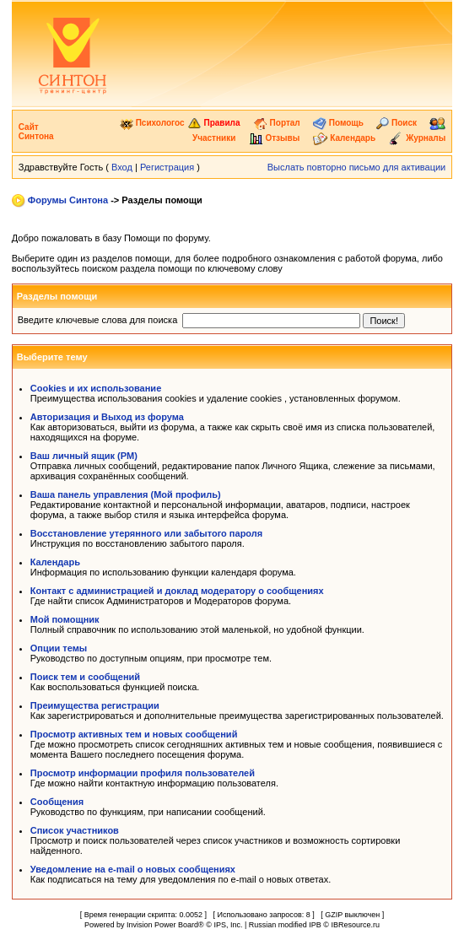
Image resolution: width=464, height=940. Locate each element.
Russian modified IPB (285, 925)
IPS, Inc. (227, 925)
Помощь (338, 122)
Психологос (152, 122)
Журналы (416, 138)
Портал (276, 122)
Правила (213, 122)
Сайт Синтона (36, 131)
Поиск (396, 122)
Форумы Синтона (68, 200)
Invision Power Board (162, 925)
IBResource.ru (355, 925)
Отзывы (274, 138)
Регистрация (167, 167)
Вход (121, 167)
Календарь (344, 138)
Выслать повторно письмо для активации (356, 167)
